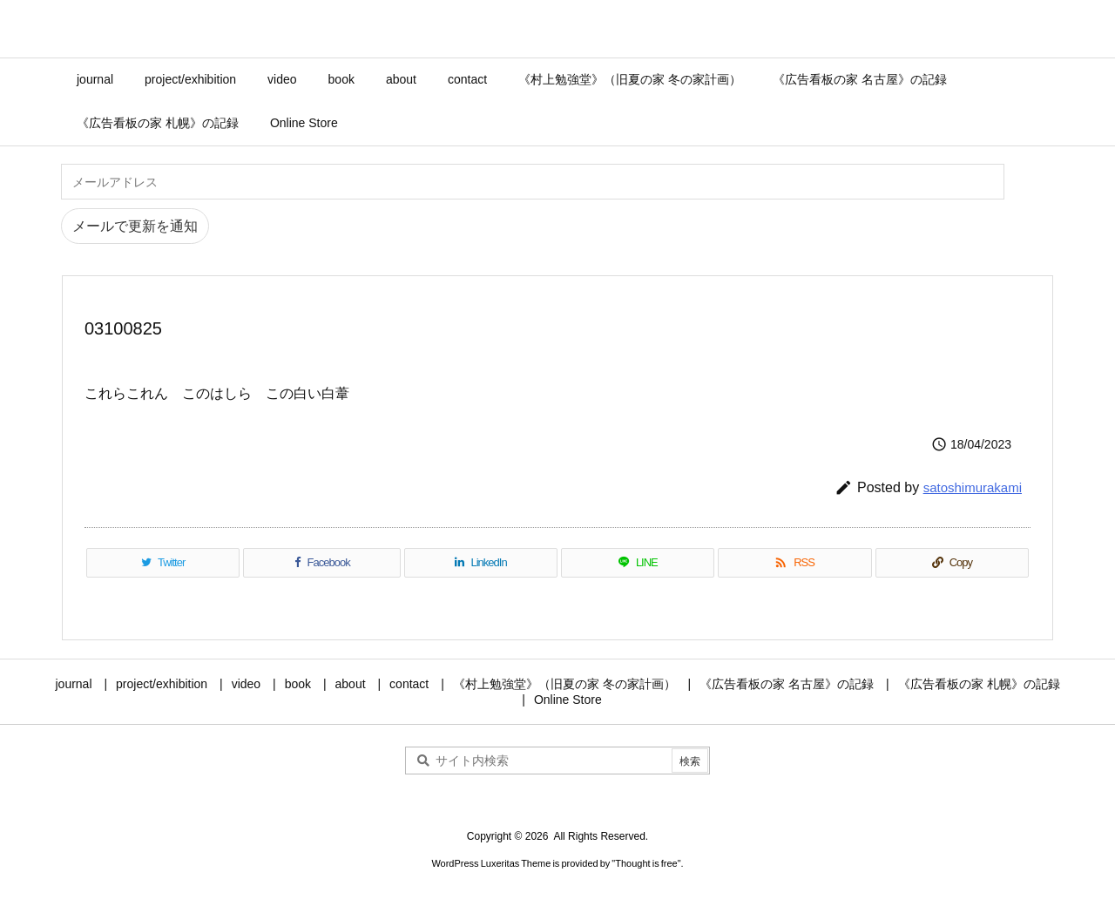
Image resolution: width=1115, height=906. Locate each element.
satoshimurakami (972, 487)
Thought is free (646, 863)
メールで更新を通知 (135, 226)
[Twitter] (163, 563)
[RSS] (794, 563)
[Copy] (952, 563)
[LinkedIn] (481, 563)
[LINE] (637, 563)
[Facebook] (322, 563)
